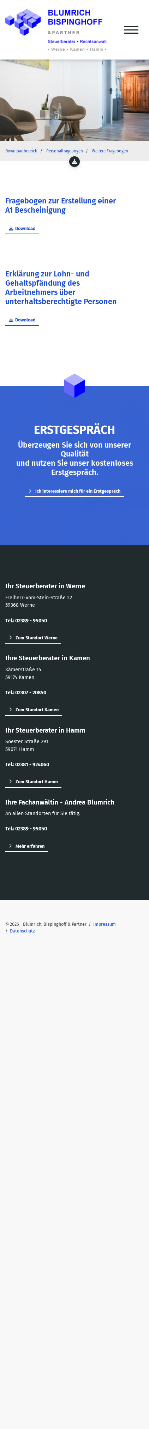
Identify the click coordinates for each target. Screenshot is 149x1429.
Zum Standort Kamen (37, 709)
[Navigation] (131, 30)
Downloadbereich (21, 150)
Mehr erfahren (30, 846)
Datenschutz (22, 931)
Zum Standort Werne (37, 637)
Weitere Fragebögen (110, 150)
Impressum (104, 924)
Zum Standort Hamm (37, 781)
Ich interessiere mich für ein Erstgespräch (77, 491)
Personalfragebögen (64, 150)
